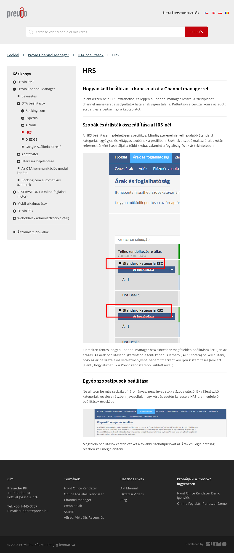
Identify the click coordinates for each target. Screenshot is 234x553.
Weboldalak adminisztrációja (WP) (43, 218)
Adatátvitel (29, 154)
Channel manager (77, 500)
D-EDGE (31, 139)
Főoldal (13, 55)
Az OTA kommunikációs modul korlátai (42, 170)
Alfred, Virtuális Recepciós (84, 517)
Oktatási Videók (132, 494)
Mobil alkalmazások (32, 203)
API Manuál (129, 488)
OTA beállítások (91, 55)
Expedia (32, 118)
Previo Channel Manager (48, 55)
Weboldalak (73, 506)
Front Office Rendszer (80, 488)
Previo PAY (25, 211)
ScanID (69, 512)
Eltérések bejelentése (37, 161)
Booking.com (35, 110)
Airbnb (31, 125)
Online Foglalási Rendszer (84, 494)
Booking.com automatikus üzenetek (39, 182)
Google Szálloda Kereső (43, 147)
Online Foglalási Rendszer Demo (202, 503)
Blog (123, 500)
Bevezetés (29, 96)
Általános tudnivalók (180, 13)
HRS (29, 132)
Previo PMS (25, 82)
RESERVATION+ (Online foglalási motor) (41, 194)
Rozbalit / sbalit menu (14, 82)
